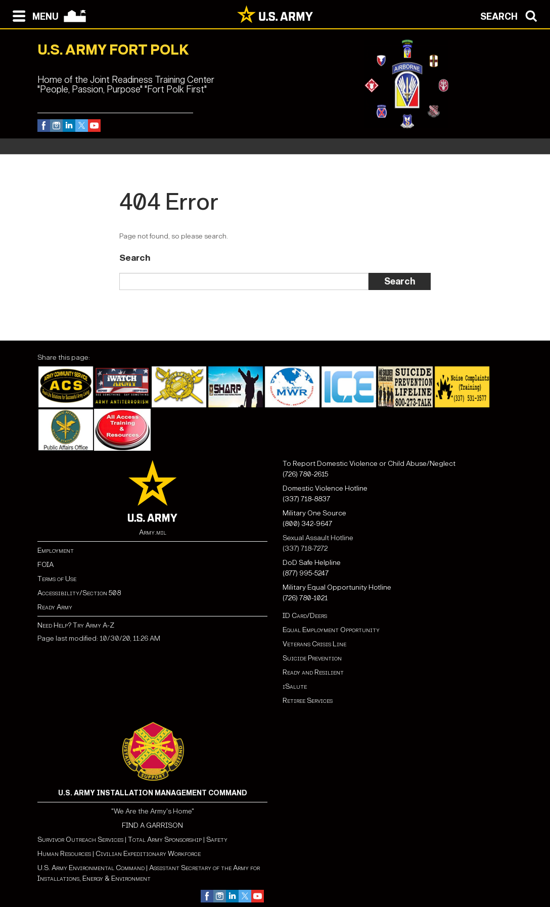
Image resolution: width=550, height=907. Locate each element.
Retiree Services (308, 700)
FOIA (45, 564)
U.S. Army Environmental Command (91, 868)
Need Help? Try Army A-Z (75, 625)
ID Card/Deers (305, 615)
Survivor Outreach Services (80, 839)
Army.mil (152, 532)
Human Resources (64, 853)
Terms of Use (56, 579)
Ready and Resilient (313, 672)
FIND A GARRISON (152, 825)
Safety (216, 839)
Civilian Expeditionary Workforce (148, 853)
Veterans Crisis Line (314, 644)
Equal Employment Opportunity (331, 630)
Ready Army (54, 607)
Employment (55, 550)
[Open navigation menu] (33, 15)
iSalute (295, 686)
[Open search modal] (511, 15)
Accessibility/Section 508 (79, 593)
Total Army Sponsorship (165, 839)
